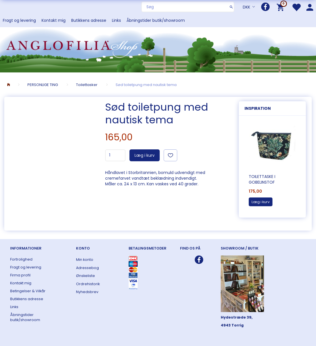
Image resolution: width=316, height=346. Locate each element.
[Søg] (231, 7)
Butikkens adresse (88, 20)
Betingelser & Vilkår (28, 291)
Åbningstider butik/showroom (156, 20)
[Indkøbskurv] (281, 7)
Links (116, 20)
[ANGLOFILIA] (158, 49)
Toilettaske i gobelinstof (262, 179)
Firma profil (20, 275)
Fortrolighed (21, 259)
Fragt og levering (19, 20)
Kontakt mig (54, 20)
